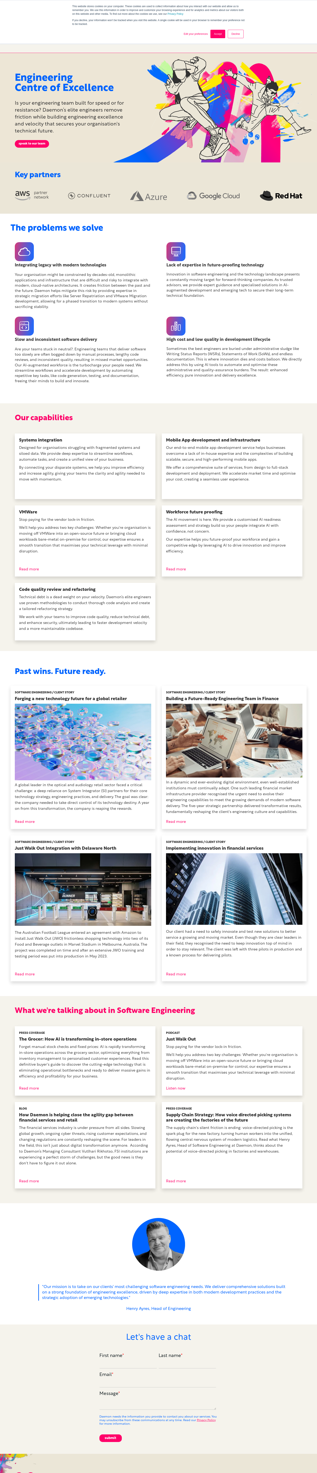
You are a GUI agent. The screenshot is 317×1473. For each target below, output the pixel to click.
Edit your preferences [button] (196, 33)
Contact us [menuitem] (217, 1461)
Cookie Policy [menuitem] (292, 1461)
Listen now (175, 1057)
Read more (29, 538)
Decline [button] (235, 33)
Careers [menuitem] (238, 1461)
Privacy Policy (175, 13)
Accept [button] (218, 33)
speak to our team (32, 111)
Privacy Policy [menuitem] (263, 1461)
